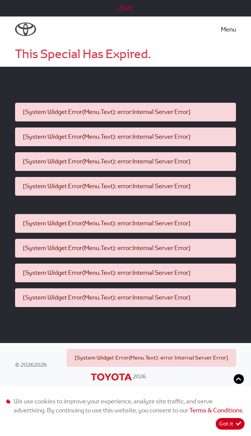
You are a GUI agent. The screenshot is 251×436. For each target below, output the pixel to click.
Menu (228, 29)
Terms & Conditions (215, 410)
